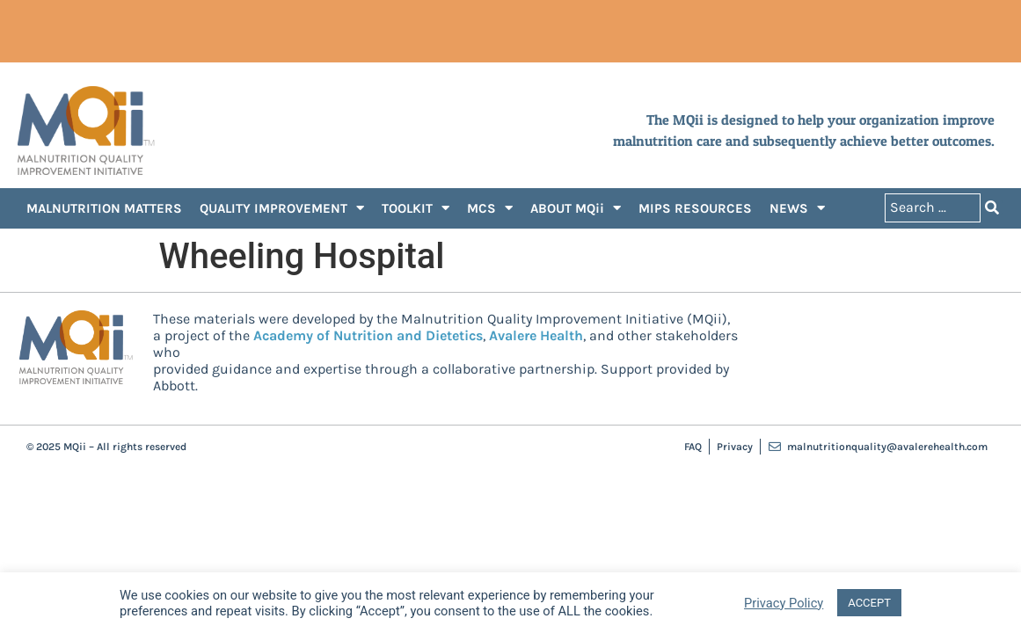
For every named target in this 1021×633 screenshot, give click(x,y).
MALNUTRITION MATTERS (104, 208)
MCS (490, 208)
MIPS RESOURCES (695, 208)
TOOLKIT (415, 208)
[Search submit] (992, 207)
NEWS (797, 208)
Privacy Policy (783, 603)
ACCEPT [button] (869, 602)
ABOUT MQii (575, 208)
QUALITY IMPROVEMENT (282, 208)
